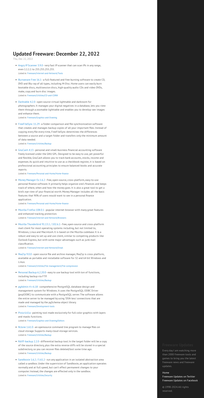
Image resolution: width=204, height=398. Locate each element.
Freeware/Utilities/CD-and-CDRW (42, 95)
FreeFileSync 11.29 (29, 124)
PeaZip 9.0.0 (25, 254)
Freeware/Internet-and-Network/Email (45, 247)
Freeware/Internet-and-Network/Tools (45, 73)
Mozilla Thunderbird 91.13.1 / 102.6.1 (39, 224)
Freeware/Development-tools (41, 306)
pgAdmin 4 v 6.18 (28, 286)
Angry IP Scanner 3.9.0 (30, 65)
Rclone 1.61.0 (25, 327)
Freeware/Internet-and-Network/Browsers (46, 217)
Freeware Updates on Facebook (180, 380)
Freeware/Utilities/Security (39, 375)
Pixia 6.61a (24, 312)
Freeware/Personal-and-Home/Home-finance (48, 173)
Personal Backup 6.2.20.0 (32, 272)
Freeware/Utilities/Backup (39, 143)
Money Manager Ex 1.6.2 (31, 180)
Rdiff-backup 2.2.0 (28, 341)
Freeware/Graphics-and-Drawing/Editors (45, 320)
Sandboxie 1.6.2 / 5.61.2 (31, 359)
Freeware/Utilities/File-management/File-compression (52, 266)
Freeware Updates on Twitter (178, 376)
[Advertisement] (180, 297)
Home (165, 372)
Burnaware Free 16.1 (29, 79)
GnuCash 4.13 (25, 150)
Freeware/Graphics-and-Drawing (42, 117)
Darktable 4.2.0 (26, 102)
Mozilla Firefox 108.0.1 (31, 210)
